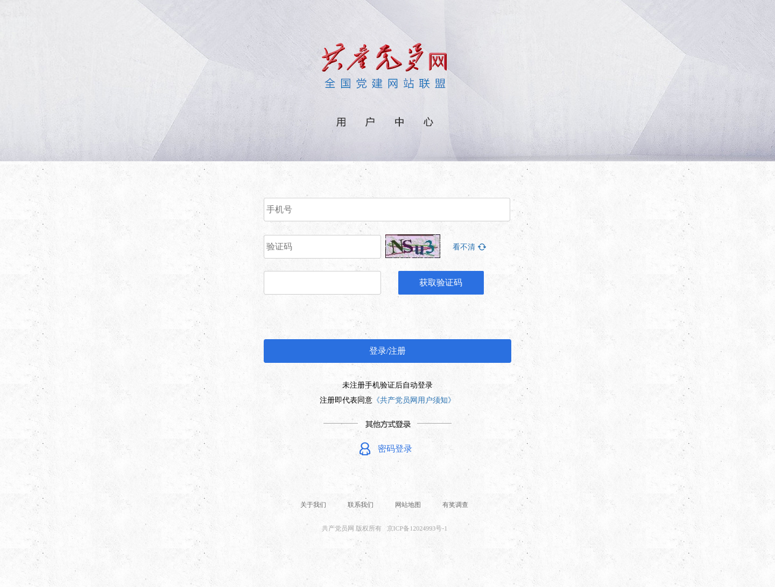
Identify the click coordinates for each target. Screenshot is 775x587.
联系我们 (361, 505)
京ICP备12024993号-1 (417, 528)
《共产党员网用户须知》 (413, 400)
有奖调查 (455, 505)
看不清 (464, 247)
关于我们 (313, 505)
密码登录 (395, 448)
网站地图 (408, 505)
